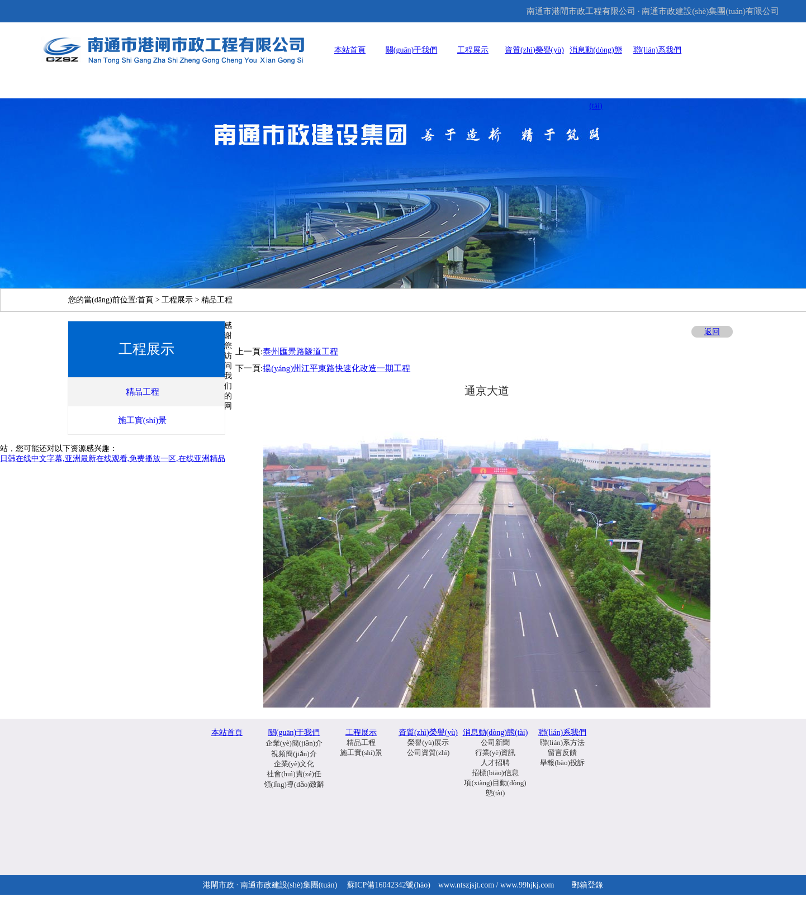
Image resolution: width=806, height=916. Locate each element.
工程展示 (473, 50)
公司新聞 (495, 742)
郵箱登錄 (587, 885)
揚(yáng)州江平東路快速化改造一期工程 (336, 368)
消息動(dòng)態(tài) (495, 732)
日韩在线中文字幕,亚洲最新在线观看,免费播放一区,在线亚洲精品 (112, 458)
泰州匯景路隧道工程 (300, 351)
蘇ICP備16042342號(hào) (388, 885)
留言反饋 (562, 752)
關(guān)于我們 (412, 50)
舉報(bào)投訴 (562, 762)
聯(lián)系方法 (562, 742)
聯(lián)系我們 (657, 50)
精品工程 (361, 742)
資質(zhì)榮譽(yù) (534, 50)
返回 (712, 332)
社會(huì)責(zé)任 (294, 774)
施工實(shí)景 (361, 752)
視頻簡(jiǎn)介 (293, 753)
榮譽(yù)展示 (428, 742)
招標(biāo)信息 (495, 772)
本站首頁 (350, 50)
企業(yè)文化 (294, 764)
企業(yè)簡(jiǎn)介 (294, 743)
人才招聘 (495, 762)
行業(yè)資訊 (495, 752)
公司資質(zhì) (428, 752)
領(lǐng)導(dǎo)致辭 (294, 784)
